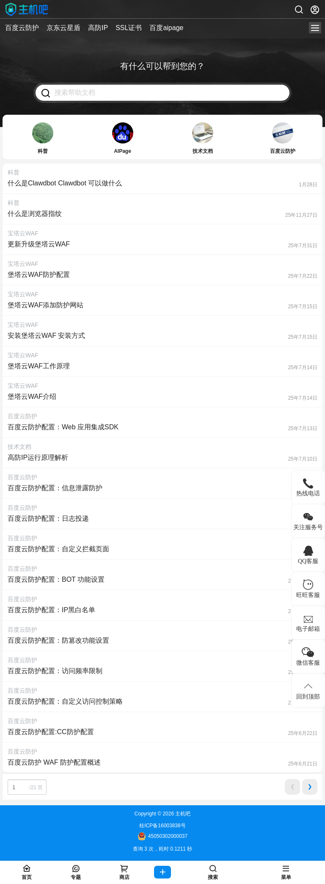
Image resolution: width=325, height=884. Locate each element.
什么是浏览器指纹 (35, 213)
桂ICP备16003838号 (162, 826)
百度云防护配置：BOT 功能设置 (56, 579)
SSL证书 (129, 27)
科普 (13, 172)
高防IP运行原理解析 (38, 457)
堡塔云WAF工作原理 (39, 366)
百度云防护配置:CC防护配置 (51, 731)
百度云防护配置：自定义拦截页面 (58, 548)
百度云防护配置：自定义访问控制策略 (65, 701)
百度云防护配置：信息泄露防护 (55, 488)
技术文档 (19, 446)
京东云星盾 (63, 27)
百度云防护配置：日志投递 (48, 518)
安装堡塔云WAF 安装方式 (46, 335)
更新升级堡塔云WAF (39, 244)
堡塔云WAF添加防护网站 (45, 305)
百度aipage (166, 27)
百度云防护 (22, 27)
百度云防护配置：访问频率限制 (55, 670)
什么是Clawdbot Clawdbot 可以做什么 (65, 183)
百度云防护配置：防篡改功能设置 (58, 640)
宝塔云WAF (23, 233)
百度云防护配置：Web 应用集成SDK (63, 427)
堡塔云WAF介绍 (32, 396)
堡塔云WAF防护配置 (39, 274)
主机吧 (182, 814)
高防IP (98, 27)
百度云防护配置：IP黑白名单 (51, 609)
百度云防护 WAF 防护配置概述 (54, 762)
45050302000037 (162, 836)
